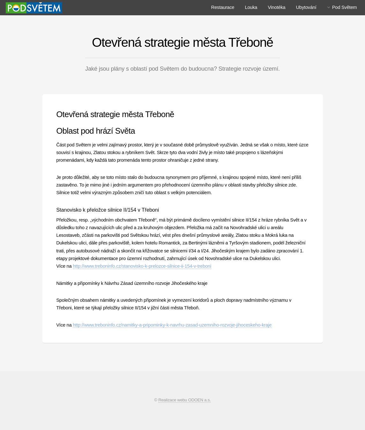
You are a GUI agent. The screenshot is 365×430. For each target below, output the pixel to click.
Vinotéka (276, 7)
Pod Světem (344, 7)
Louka (251, 7)
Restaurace (222, 7)
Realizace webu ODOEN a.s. (184, 400)
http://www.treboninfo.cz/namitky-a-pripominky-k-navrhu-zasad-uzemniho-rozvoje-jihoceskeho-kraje (172, 325)
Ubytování (306, 7)
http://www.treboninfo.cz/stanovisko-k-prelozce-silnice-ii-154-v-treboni (142, 266)
